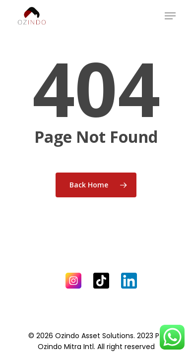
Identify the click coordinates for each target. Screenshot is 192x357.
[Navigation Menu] (170, 16)
